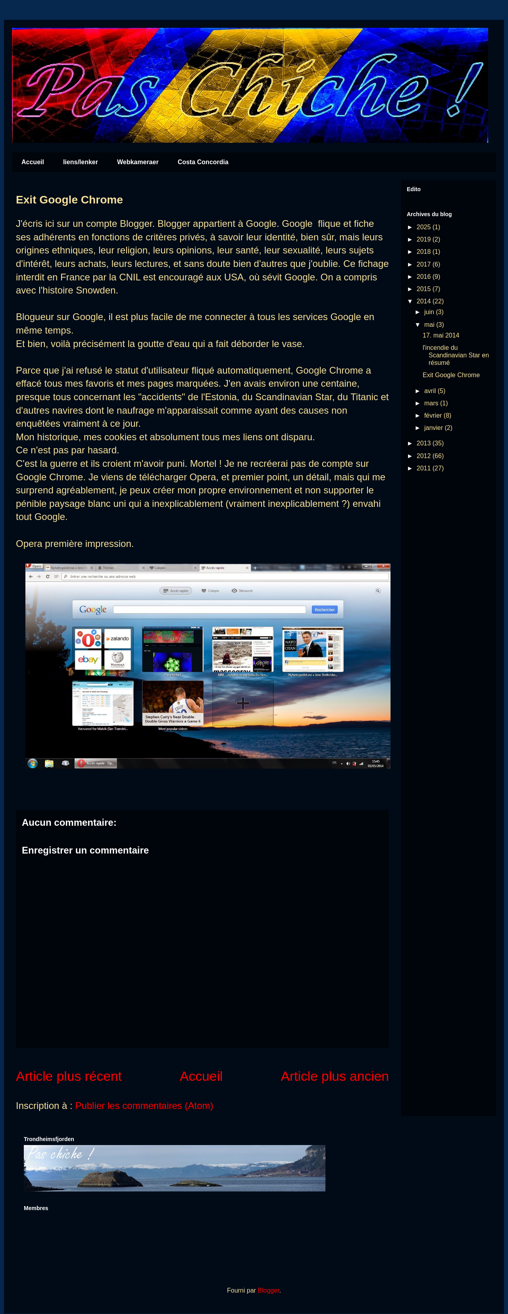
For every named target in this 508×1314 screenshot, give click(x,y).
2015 (425, 289)
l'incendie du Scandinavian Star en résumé (456, 355)
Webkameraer (138, 162)
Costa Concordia (203, 162)
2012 (425, 456)
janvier (434, 427)
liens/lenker (80, 162)
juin (430, 312)
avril (431, 390)
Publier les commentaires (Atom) (144, 1105)
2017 (425, 264)
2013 (425, 443)
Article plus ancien (335, 1076)
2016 (425, 276)
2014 (425, 301)
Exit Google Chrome (451, 375)
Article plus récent (69, 1076)
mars (432, 403)
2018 (425, 251)
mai (430, 324)
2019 (425, 239)
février (434, 415)
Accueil (32, 162)
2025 (425, 227)
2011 (425, 468)
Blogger (268, 1290)
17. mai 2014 (441, 335)
